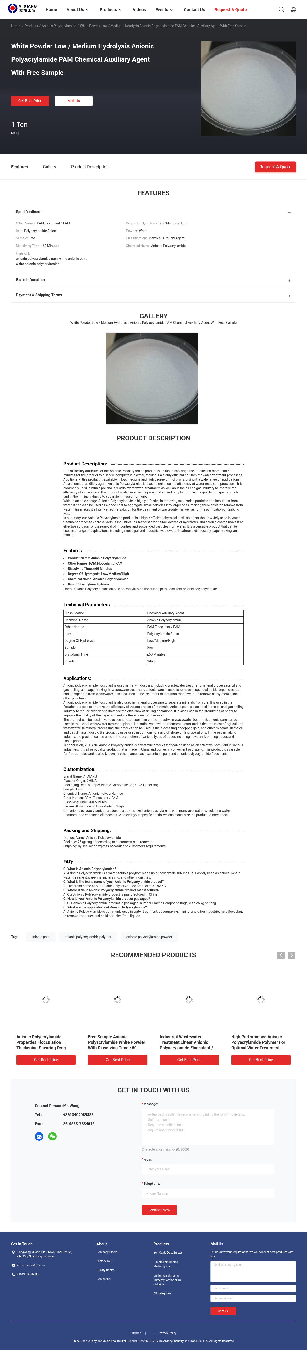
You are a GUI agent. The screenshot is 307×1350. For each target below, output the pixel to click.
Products (31, 26)
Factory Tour (104, 1261)
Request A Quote (275, 166)
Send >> (223, 1311)
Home (15, 26)
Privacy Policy (168, 1333)
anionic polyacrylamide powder (149, 937)
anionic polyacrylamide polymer (88, 937)
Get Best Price (30, 101)
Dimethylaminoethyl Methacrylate (166, 1264)
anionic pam (41, 937)
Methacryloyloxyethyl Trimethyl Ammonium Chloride (167, 1280)
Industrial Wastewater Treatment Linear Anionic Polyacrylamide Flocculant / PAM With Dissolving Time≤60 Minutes (188, 1047)
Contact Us (104, 1279)
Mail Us (73, 101)
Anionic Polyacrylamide (59, 26)
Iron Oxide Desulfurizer (168, 1252)
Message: (151, 1104)
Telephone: (152, 1184)
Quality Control (106, 1270)
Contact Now (159, 1210)
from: (148, 1159)
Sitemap (136, 1333)
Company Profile (107, 1252)
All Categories (162, 1293)
